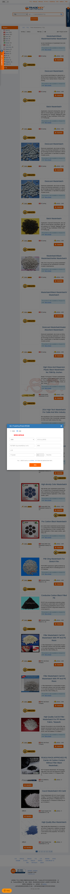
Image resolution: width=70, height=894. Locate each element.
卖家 (20, 431)
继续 (35, 465)
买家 (13, 431)
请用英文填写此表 (19, 435)
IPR (36, 460)
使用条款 (32, 460)
